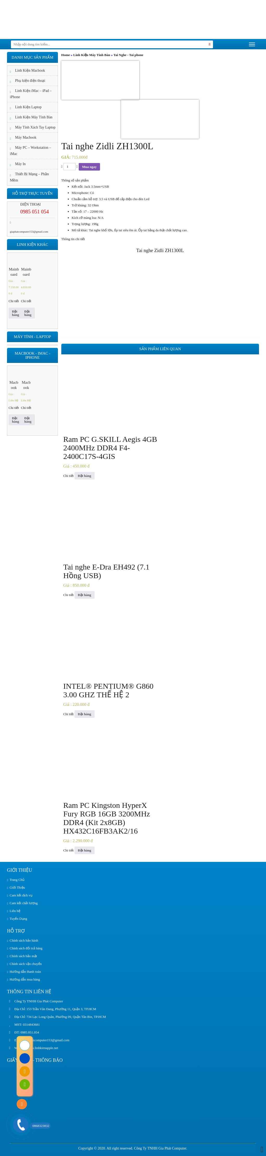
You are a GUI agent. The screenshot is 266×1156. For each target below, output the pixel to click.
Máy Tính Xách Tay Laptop (35, 127)
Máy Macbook (25, 137)
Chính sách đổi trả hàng (26, 948)
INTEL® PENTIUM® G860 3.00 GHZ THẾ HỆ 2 (108, 690)
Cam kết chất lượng (24, 903)
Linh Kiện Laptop (28, 107)
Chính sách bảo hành (24, 940)
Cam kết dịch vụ (21, 895)
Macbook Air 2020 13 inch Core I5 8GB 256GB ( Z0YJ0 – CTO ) (26, 385)
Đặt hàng (84, 476)
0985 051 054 (34, 211)
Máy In (20, 164)
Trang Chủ (17, 880)
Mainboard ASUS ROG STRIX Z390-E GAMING (26, 272)
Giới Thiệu (17, 887)
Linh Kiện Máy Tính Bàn (91, 55)
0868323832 (39, 1126)
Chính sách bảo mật (23, 956)
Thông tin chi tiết (73, 239)
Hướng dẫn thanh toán (25, 972)
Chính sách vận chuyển (26, 964)
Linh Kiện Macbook (30, 70)
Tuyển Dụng (18, 919)
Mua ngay (89, 167)
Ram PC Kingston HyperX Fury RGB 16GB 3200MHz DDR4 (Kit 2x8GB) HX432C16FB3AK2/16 (106, 818)
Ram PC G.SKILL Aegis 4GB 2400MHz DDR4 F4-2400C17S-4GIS (110, 448)
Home (65, 55)
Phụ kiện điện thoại (30, 81)
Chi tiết (68, 476)
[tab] (160, 239)
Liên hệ (15, 911)
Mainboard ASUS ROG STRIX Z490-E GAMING (14, 272)
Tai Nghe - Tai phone (128, 55)
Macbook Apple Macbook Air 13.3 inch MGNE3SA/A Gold (14, 385)
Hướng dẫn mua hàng (25, 979)
